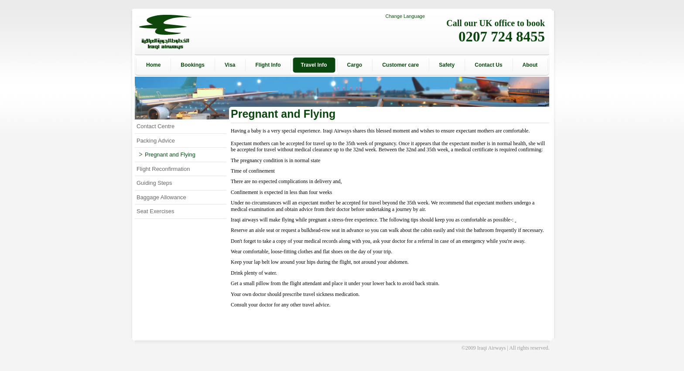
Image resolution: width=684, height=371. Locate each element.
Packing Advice (156, 140)
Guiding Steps (154, 183)
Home (153, 65)
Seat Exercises (155, 211)
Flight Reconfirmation (163, 169)
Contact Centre (155, 126)
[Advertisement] (588, 186)
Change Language (405, 16)
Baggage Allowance (161, 197)
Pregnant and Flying (167, 154)
